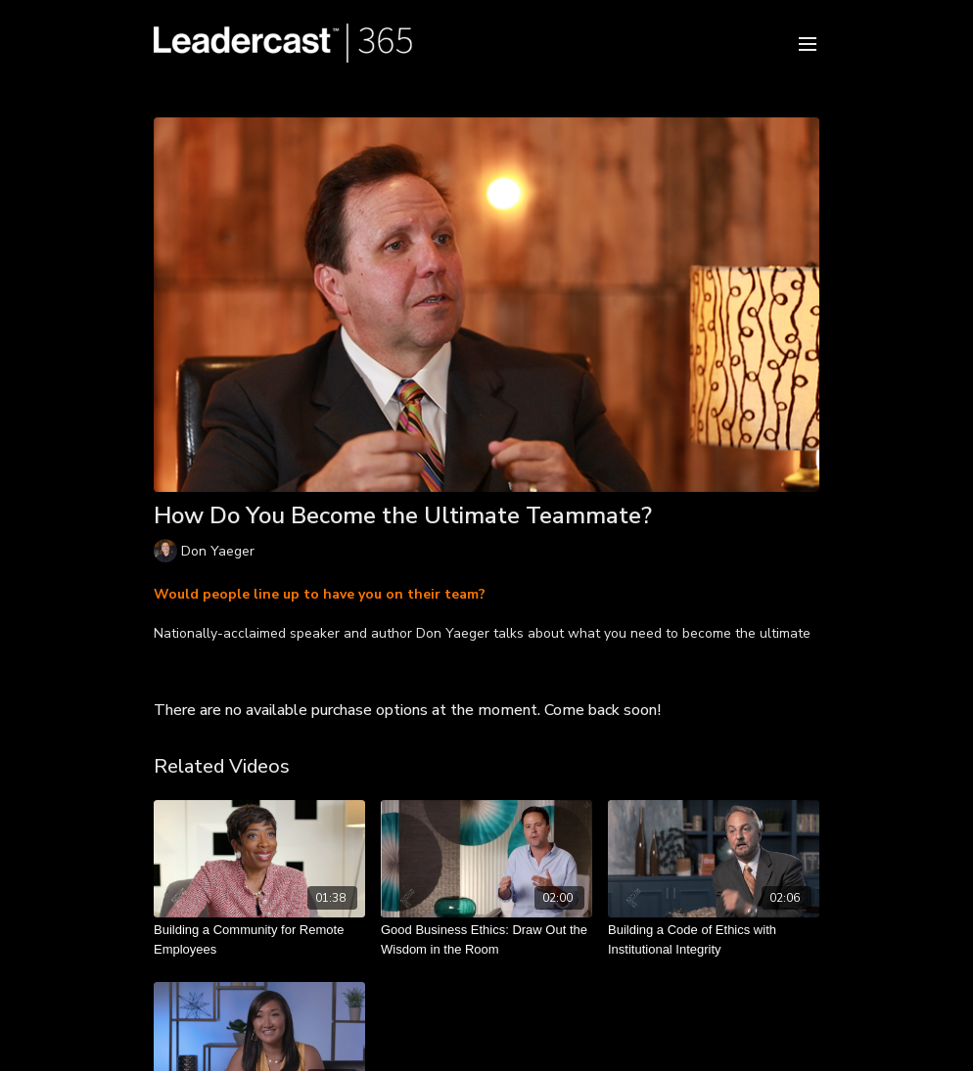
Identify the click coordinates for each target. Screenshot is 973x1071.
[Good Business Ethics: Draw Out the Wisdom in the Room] (486, 939)
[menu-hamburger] (807, 42)
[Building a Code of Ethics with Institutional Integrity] (713, 939)
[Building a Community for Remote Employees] (259, 939)
